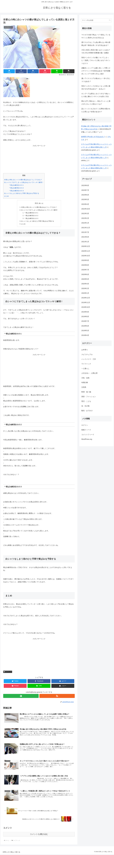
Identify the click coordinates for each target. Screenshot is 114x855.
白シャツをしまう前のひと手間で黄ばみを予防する (21, 193)
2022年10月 (85, 209)
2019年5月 (85, 330)
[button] (68, 71)
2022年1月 (85, 223)
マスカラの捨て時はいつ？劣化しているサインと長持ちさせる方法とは (95, 36)
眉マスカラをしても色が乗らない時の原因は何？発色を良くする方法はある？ (95, 43)
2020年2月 (85, 288)
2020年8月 (85, 265)
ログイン (84, 425)
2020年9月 (85, 260)
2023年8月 (85, 185)
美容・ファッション (88, 396)
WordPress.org (86, 439)
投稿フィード (86, 430)
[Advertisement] (39, 159)
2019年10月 (85, 307)
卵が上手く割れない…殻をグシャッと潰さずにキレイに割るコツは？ (95, 102)
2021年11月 (85, 228)
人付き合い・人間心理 (89, 373)
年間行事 (84, 382)
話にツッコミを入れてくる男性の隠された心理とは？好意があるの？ (95, 110)
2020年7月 (85, 270)
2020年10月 (85, 256)
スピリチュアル (87, 354)
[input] (96, 20)
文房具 (83, 387)
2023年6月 (85, 195)
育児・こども (86, 401)
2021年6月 (85, 237)
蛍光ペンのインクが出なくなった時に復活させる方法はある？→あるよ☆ (95, 87)
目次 (36, 203)
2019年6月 (85, 326)
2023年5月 (85, 199)
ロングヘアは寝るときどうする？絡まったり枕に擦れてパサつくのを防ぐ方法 (95, 95)
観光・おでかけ (87, 411)
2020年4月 (85, 284)
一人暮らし (85, 368)
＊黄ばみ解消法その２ (16, 188)
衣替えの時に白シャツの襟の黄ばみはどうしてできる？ (23, 180)
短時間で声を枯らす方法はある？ (93, 137)
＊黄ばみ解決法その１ (16, 185)
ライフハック (8, 672)
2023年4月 (85, 204)
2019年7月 (85, 321)
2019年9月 (85, 312)
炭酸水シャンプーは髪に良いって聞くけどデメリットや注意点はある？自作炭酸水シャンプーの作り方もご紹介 (95, 71)
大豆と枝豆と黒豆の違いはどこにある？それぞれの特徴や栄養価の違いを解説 (95, 51)
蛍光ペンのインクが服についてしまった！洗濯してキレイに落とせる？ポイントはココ (95, 60)
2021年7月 (85, 232)
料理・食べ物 (86, 392)
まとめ (6, 196)
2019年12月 (85, 298)
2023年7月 (85, 190)
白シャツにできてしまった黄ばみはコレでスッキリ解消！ (24, 182)
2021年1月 (85, 242)
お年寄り (84, 350)
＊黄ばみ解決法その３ (16, 191)
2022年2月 (85, 218)
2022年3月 (85, 213)
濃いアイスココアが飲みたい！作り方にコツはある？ (95, 80)
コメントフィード (87, 434)
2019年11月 (85, 302)
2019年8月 (85, 316)
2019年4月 (85, 335)
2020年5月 (85, 279)
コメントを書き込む (39, 835)
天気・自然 (85, 378)
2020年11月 (85, 251)
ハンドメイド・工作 (88, 359)
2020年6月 (85, 274)
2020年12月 (85, 246)
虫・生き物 (85, 406)
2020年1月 (85, 293)
